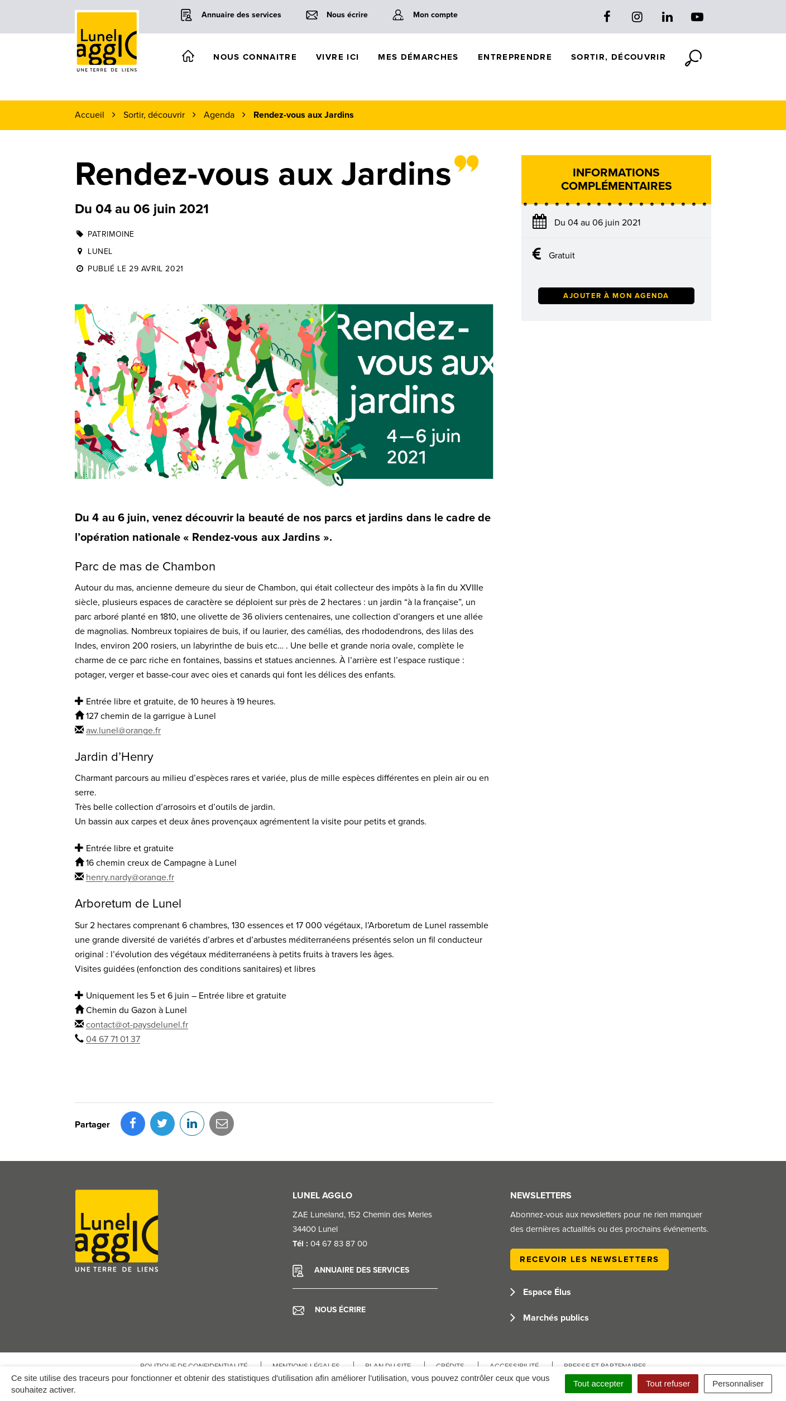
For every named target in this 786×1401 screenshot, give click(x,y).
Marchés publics (549, 1268)
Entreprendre (515, 57)
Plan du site (388, 1316)
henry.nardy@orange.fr (130, 877)
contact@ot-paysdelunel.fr (137, 1024)
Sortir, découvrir (618, 57)
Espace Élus (540, 1242)
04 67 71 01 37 (113, 1039)
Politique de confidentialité (193, 1316)
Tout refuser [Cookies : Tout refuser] (668, 1383)
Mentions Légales (306, 1316)
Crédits (450, 1316)
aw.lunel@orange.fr (123, 730)
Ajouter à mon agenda (616, 295)
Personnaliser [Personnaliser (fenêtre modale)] (738, 1383)
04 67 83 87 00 (338, 1194)
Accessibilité (514, 1316)
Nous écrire (329, 1260)
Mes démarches (418, 57)
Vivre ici (337, 57)
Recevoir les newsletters (589, 1210)
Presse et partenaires (605, 1316)
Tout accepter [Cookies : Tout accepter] (598, 1383)
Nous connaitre (255, 57)
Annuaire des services (351, 1221)
